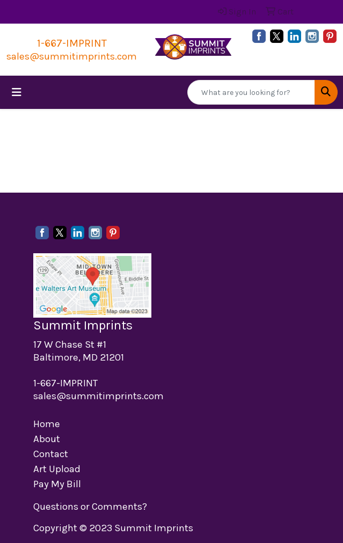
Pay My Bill (57, 484)
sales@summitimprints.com (71, 56)
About (46, 439)
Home (46, 424)
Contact (50, 454)
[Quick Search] (251, 92)
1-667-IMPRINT (72, 43)
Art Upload (57, 469)
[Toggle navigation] (16, 92)
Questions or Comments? (90, 506)
